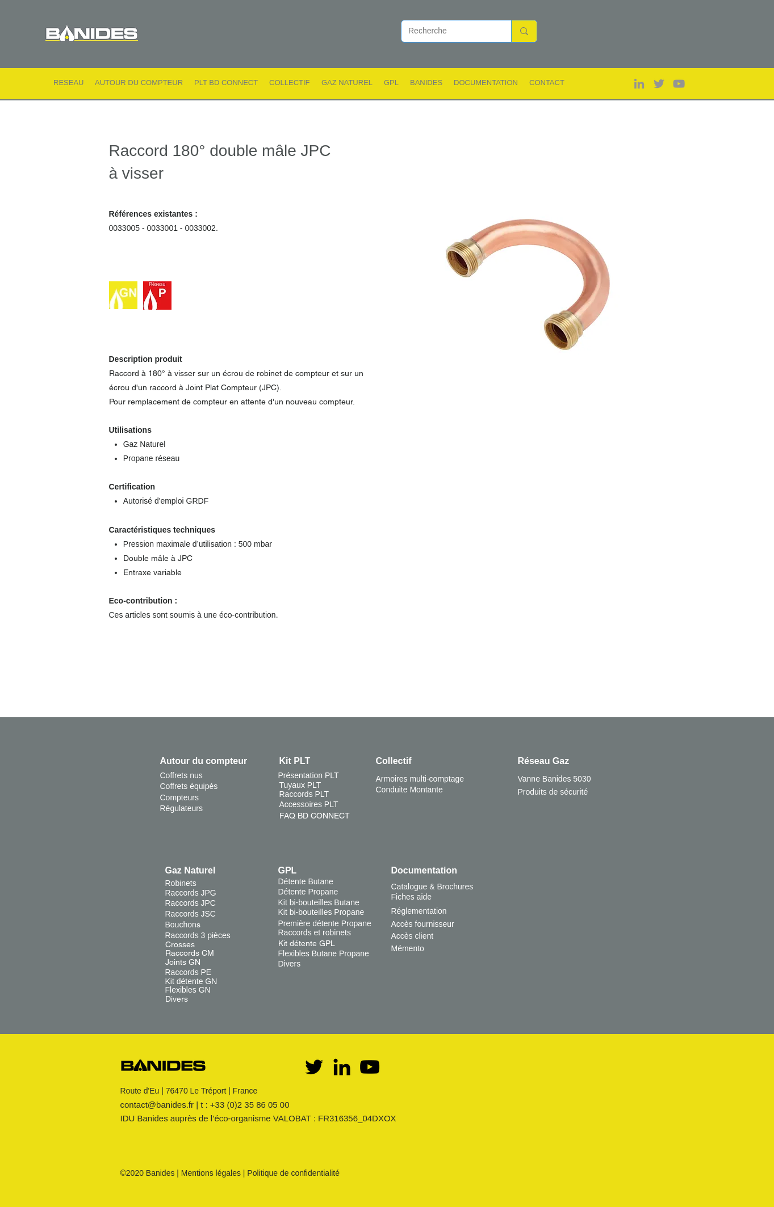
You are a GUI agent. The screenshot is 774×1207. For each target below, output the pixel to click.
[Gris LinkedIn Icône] (639, 84)
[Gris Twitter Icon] (659, 84)
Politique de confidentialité (293, 1173)
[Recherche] (447, 31)
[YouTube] (370, 1067)
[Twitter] (314, 1067)
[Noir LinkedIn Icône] (342, 1067)
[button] (68, 82)
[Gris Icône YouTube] (679, 84)
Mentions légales (211, 1173)
